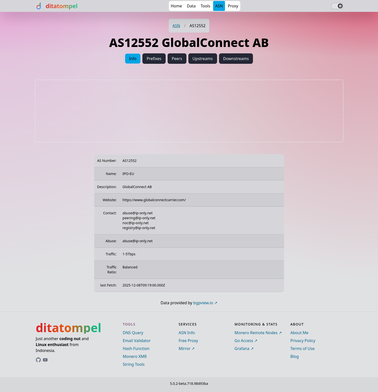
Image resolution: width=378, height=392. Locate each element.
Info (133, 58)
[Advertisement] (189, 111)
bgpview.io (203, 302)
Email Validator (137, 340)
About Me (299, 332)
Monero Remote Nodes (256, 332)
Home (176, 6)
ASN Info (187, 332)
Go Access (244, 340)
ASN (219, 6)
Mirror (185, 348)
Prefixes (154, 58)
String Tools (134, 364)
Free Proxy (188, 340)
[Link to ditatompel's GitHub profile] (38, 359)
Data (191, 6)
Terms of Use (302, 348)
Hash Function (136, 348)
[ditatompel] (56, 6)
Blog (294, 356)
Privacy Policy (302, 340)
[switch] (337, 6)
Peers (177, 58)
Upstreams (203, 58)
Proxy (233, 6)
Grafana (242, 348)
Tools (205, 6)
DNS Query (133, 332)
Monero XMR (135, 356)
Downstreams (236, 58)
